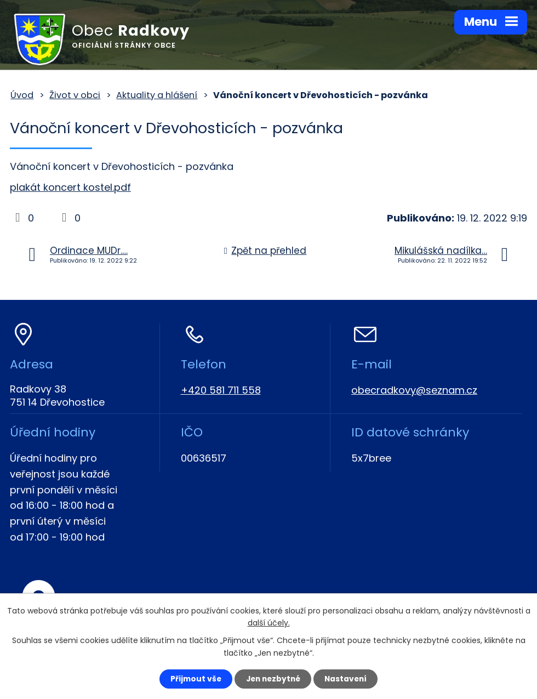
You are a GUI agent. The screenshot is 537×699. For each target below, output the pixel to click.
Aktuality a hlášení (156, 95)
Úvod (21, 95)
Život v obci (74, 95)
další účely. (269, 622)
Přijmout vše (193, 678)
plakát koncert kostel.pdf (70, 187)
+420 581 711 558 (221, 390)
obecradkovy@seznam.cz (414, 390)
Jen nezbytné (272, 678)
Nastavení (348, 678)
